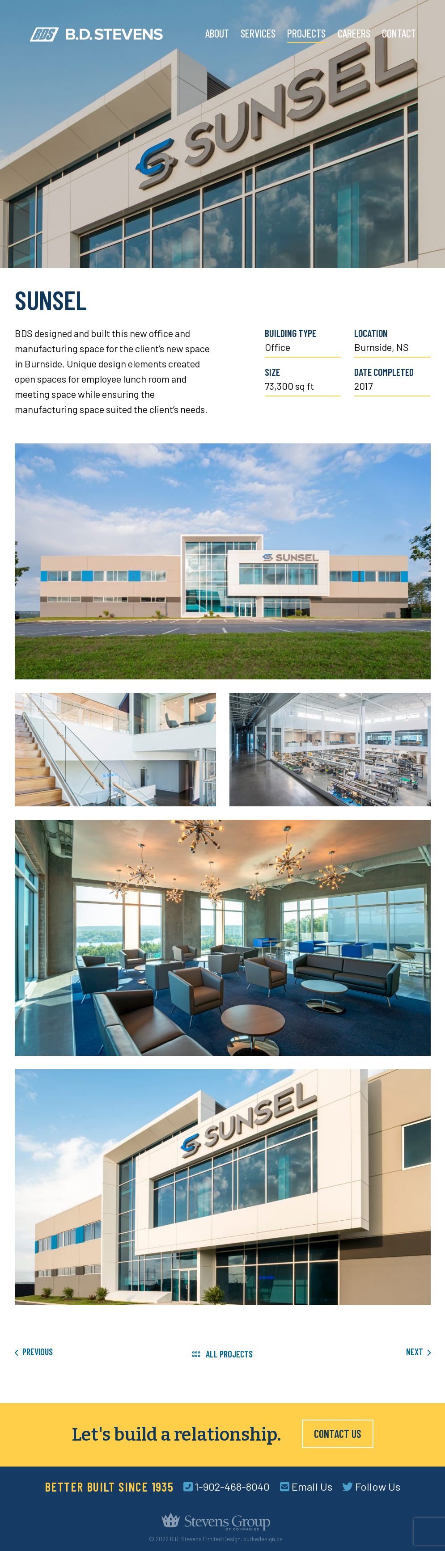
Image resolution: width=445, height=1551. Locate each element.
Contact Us (337, 1433)
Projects (306, 33)
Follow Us (371, 1486)
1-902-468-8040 (226, 1486)
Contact (399, 33)
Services (258, 33)
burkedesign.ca (263, 1539)
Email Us (306, 1486)
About (217, 33)
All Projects (222, 1354)
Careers (354, 33)
